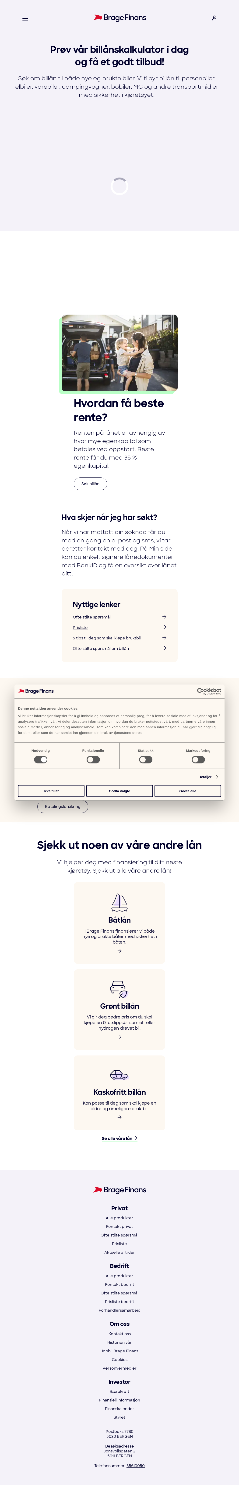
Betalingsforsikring (63, 806)
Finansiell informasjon (119, 1400)
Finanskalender (119, 1408)
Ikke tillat (51, 791)
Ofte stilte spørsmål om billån (119, 648)
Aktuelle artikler (119, 1252)
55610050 (136, 1465)
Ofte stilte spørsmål (119, 617)
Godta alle (187, 791)
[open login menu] (214, 18)
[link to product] (119, 923)
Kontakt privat (119, 1226)
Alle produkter (119, 1218)
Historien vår (119, 1342)
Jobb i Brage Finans (119, 1351)
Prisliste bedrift (119, 1301)
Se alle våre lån (119, 1138)
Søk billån (90, 483)
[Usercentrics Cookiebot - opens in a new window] (200, 691)
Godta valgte (119, 791)
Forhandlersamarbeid (120, 1310)
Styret (119, 1417)
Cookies (119, 1359)
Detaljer (205, 777)
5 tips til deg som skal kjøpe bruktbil (119, 638)
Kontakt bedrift (119, 1284)
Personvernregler (120, 1368)
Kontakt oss (120, 1333)
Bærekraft (119, 1391)
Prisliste (119, 627)
